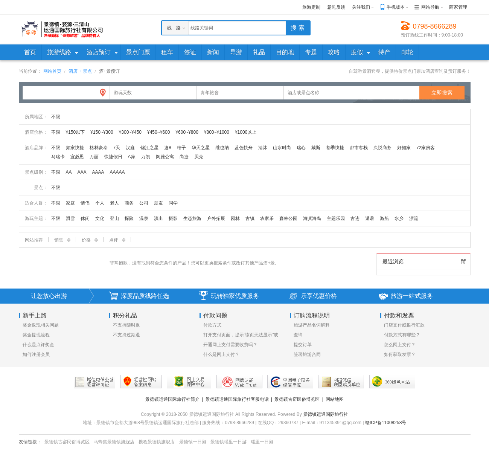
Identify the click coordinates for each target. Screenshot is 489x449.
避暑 (369, 218)
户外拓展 (216, 218)
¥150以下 (75, 132)
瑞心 (301, 147)
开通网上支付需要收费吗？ (230, 344)
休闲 (85, 218)
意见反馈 (336, 7)
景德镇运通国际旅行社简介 (172, 399)
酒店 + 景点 (80, 71)
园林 (235, 218)
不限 (55, 116)
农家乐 (267, 218)
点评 (117, 239)
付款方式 (212, 325)
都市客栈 (359, 147)
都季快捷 (335, 147)
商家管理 (458, 7)
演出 (158, 218)
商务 (129, 203)
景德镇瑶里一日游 (228, 441)
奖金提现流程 (36, 335)
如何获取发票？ (400, 354)
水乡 (399, 218)
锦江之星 (149, 147)
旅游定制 (311, 7)
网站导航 (430, 7)
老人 (114, 203)
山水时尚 (282, 147)
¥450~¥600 (158, 132)
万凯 (145, 156)
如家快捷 (75, 147)
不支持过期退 (126, 335)
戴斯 (315, 147)
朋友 (158, 203)
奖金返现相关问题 (41, 325)
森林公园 (288, 218)
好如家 (404, 147)
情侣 (85, 203)
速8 (167, 147)
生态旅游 (192, 218)
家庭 (70, 203)
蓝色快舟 (244, 147)
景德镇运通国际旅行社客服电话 (237, 399)
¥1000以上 (245, 132)
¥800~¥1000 (216, 132)
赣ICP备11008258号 (385, 422)
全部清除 (463, 261)
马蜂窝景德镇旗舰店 (114, 441)
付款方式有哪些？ (402, 335)
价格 (90, 239)
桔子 (181, 147)
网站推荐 (34, 240)
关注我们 (361, 7)
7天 (116, 147)
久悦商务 (382, 147)
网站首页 (52, 71)
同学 (173, 203)
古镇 (249, 218)
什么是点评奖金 (38, 344)
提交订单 (303, 344)
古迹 (355, 218)
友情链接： (30, 441)
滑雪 (70, 218)
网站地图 (335, 399)
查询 (298, 335)
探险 (129, 218)
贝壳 (198, 156)
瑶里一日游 (262, 441)
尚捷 (184, 156)
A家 (132, 156)
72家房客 (425, 147)
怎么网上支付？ (400, 344)
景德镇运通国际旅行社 (325, 414)
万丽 (94, 156)
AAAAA (117, 172)
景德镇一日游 (192, 441)
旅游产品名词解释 (312, 325)
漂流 (413, 218)
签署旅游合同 (307, 354)
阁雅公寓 (165, 156)
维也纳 (222, 147)
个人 (99, 203)
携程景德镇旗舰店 (157, 441)
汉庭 (130, 147)
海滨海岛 (312, 218)
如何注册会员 (36, 354)
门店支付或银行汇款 (404, 325)
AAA (82, 172)
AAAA (98, 172)
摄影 (173, 218)
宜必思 (77, 156)
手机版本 (396, 7)
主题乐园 (336, 218)
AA (69, 172)
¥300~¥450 (130, 132)
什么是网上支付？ (221, 354)
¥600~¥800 (186, 132)
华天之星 (201, 147)
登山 (114, 218)
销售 (62, 239)
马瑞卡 (58, 156)
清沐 (262, 147)
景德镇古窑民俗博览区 (297, 399)
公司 (143, 203)
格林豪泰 (99, 147)
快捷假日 (113, 156)
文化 (99, 218)
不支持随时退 (126, 325)
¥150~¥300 (101, 132)
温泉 (143, 218)
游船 (384, 218)
